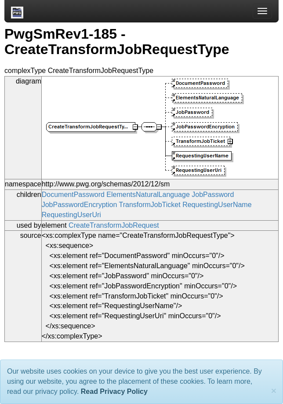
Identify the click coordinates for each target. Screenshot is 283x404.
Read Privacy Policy (114, 391)
